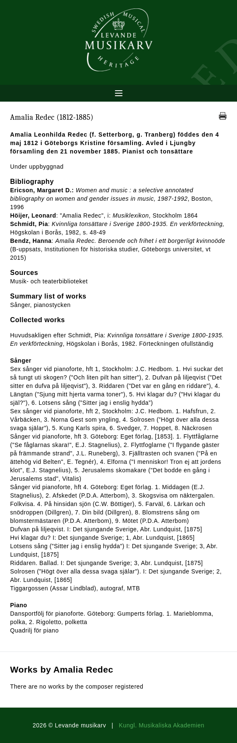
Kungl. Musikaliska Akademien (161, 725)
